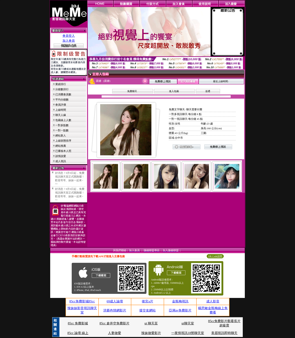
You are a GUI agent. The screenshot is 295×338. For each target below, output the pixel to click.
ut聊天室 (188, 323)
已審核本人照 (63, 150)
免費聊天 (132, 91)
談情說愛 (60, 156)
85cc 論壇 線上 (77, 333)
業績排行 (60, 84)
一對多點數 (62, 125)
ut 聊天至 (151, 323)
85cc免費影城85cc (82, 301)
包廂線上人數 (63, 120)
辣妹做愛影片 (151, 333)
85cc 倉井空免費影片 (114, 323)
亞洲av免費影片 (180, 310)
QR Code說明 (215, 256)
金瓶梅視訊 (180, 301)
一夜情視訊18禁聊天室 (187, 333)
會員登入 (68, 35)
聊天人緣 (60, 115)
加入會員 (68, 40)
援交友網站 (147, 310)
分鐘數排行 (62, 89)
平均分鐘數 (62, 99)
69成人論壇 (115, 301)
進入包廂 (174, 91)
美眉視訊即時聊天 (224, 333)
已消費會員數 (63, 94)
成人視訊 (60, 161)
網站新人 (60, 135)
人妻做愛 (114, 333)
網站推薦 (60, 145)
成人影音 (212, 301)
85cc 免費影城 (78, 323)
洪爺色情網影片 (114, 310)
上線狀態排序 (63, 140)
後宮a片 (147, 301)
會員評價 (60, 104)
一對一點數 (62, 130)
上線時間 (60, 109)
